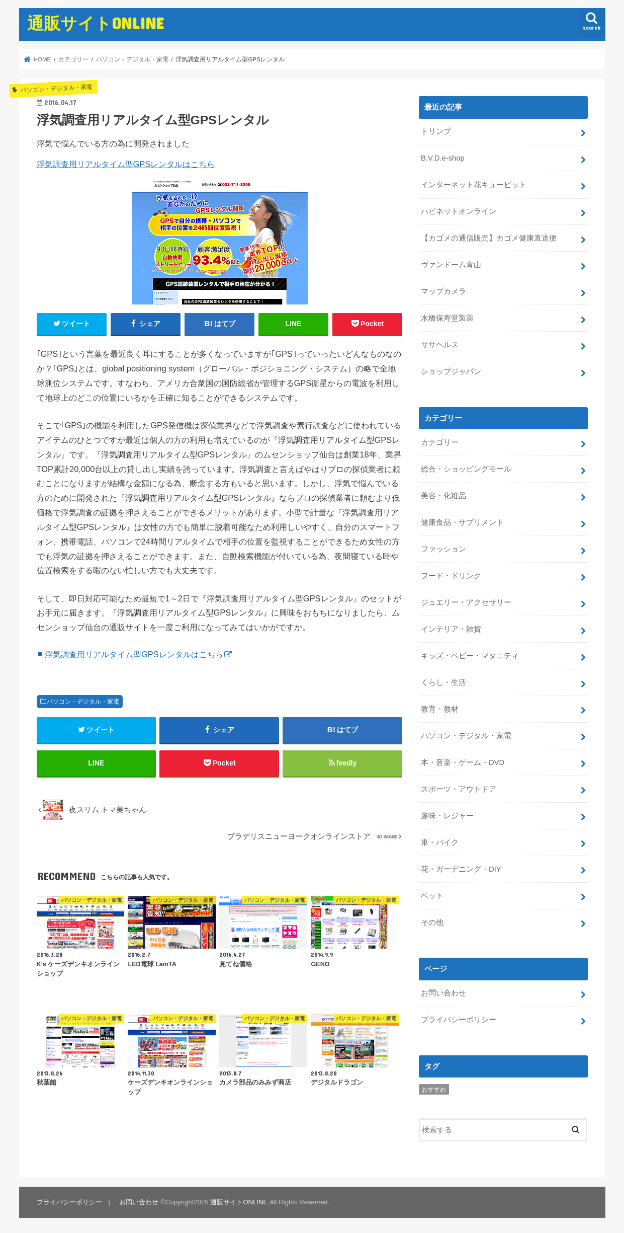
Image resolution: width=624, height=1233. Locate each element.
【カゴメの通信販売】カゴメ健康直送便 (489, 238)
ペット (432, 894)
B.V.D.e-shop (443, 158)
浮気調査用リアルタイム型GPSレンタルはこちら (126, 164)
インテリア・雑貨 (451, 629)
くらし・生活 (443, 681)
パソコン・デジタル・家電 (83, 701)
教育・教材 (440, 708)
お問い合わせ (443, 992)
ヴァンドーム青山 (451, 265)
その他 (432, 921)
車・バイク (440, 841)
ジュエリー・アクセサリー (466, 602)
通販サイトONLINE (95, 23)
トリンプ (436, 131)
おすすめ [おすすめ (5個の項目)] (434, 1088)
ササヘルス (440, 345)
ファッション (443, 549)
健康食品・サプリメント (462, 522)
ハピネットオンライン (458, 211)
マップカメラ (443, 291)
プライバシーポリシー (458, 1019)
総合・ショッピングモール (466, 469)
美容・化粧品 (443, 495)
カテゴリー (440, 442)
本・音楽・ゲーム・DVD (462, 761)
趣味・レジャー (447, 815)
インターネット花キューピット (473, 185)
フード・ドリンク (451, 575)
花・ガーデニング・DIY (461, 868)
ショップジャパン (451, 371)
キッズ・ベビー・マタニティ (470, 655)
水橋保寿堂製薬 (447, 318)
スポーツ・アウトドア (458, 788)
